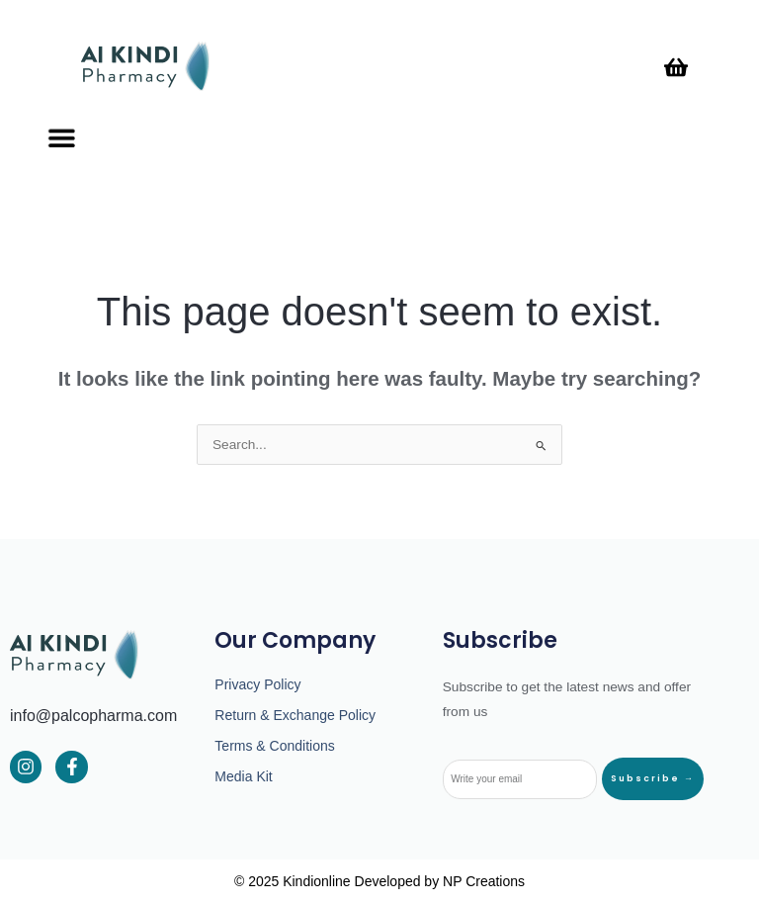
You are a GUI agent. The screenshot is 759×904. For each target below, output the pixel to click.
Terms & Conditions (274, 746)
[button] (59, 137)
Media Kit (243, 776)
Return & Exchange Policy (295, 715)
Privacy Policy (257, 684)
